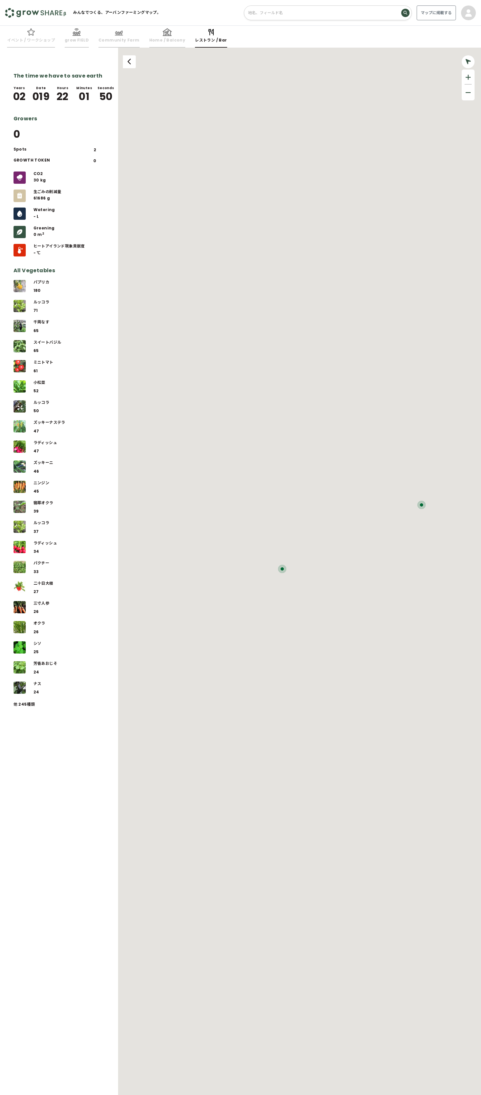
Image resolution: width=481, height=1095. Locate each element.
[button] (282, 569)
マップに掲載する (436, 12)
